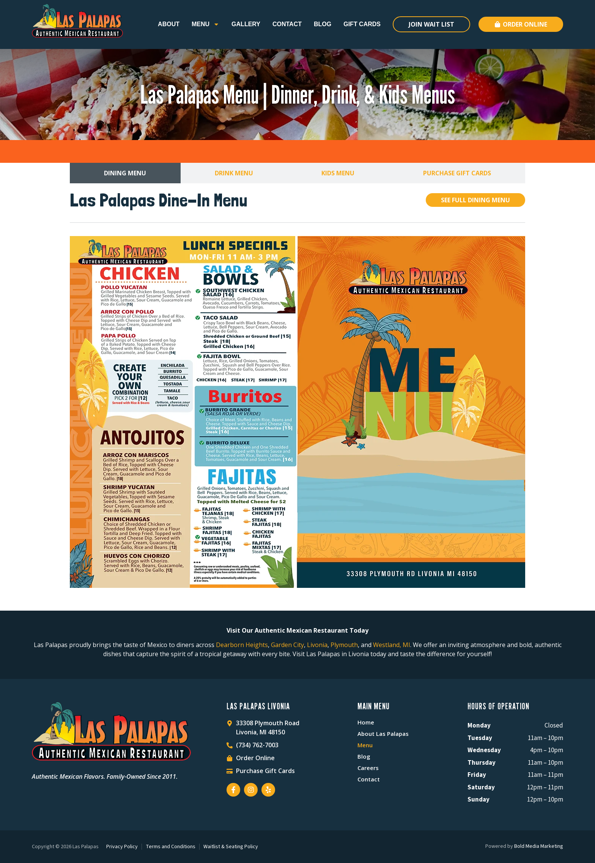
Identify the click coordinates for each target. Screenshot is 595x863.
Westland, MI (391, 645)
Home (365, 722)
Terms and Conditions (170, 846)
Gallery (245, 24)
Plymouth (344, 645)
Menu (205, 24)
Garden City (287, 645)
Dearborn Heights (242, 645)
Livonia (317, 645)
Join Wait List (431, 24)
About (168, 24)
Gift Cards (362, 24)
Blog (322, 24)
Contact (287, 24)
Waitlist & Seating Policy (230, 846)
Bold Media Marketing (538, 846)
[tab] (125, 173)
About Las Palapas (383, 733)
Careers (368, 768)
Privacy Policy (122, 846)
